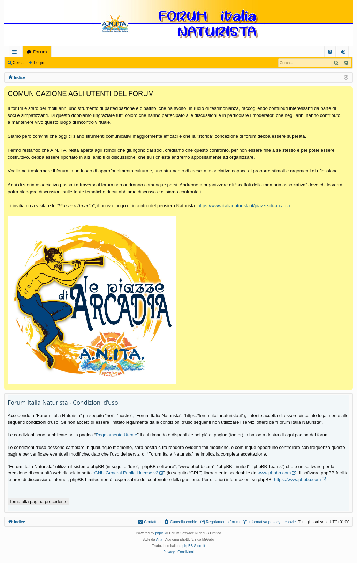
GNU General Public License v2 (126, 472)
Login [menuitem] (344, 52)
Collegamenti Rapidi (16, 52)
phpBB (160, 533)
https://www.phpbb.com (297, 479)
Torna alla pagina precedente (38, 501)
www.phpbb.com (274, 472)
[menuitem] (330, 51)
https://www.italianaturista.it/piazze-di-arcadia (243, 205)
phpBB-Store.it (193, 546)
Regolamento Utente (116, 434)
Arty (159, 539)
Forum (40, 51)
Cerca (18, 62)
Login (39, 62)
